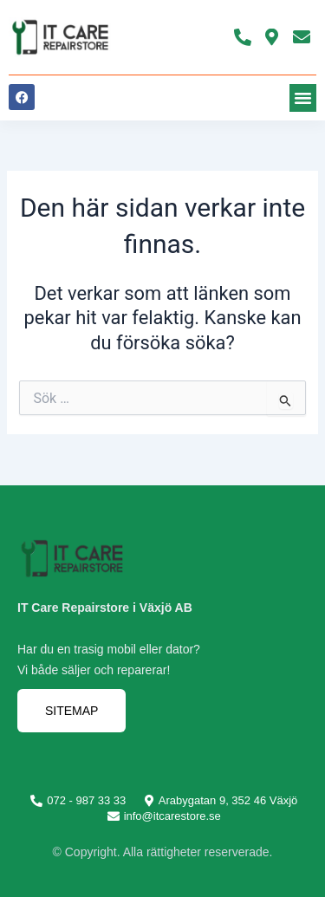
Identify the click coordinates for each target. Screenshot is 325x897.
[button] (303, 98)
